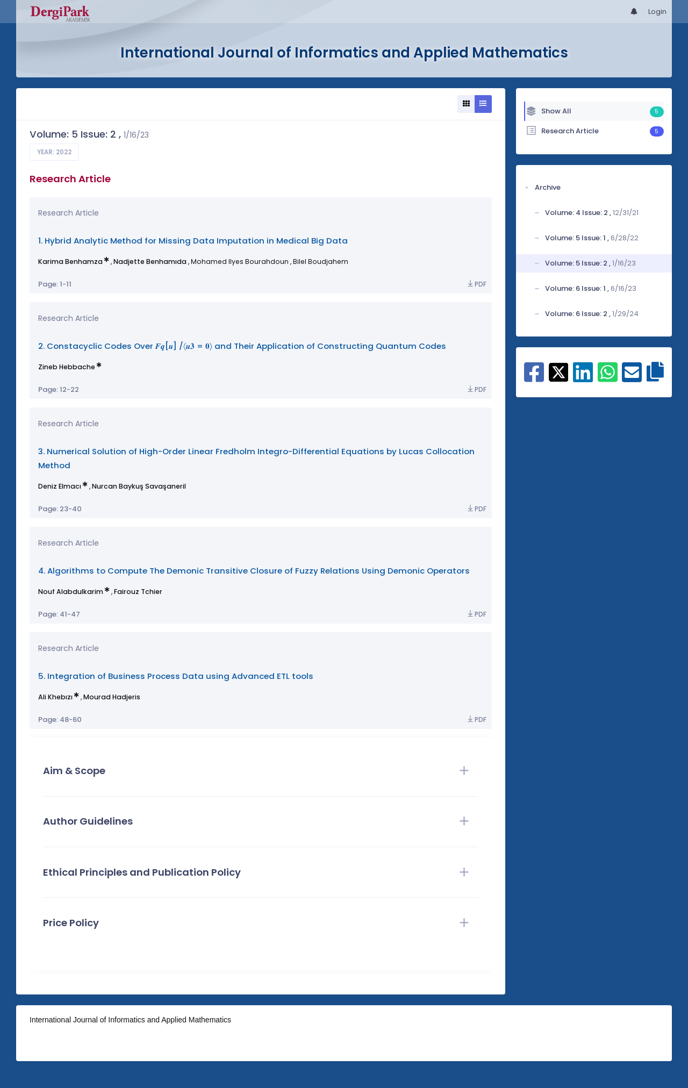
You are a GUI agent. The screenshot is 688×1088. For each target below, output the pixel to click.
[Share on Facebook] (534, 378)
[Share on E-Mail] (632, 378)
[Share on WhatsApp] (608, 378)
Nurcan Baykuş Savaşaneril (139, 486)
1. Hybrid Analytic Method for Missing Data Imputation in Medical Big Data (193, 240)
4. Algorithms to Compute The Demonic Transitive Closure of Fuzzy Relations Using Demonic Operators (254, 570)
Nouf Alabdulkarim (70, 591)
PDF (476, 284)
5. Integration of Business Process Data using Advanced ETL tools (175, 676)
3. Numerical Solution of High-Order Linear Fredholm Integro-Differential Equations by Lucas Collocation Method (256, 458)
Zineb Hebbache (66, 366)
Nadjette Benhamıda (150, 261)
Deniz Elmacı (59, 486)
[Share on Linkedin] (583, 378)
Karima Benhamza (70, 261)
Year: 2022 (54, 152)
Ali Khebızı (55, 697)
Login (657, 11)
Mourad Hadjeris (111, 697)
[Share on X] (559, 371)
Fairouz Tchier (138, 591)
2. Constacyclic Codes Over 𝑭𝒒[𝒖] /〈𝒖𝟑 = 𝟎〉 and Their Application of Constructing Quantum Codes (242, 346)
